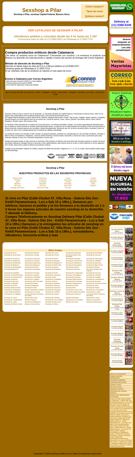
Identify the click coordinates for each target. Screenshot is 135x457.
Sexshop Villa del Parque (117, 278)
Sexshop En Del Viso (11, 281)
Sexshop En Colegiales (53, 279)
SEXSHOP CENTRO (117, 389)
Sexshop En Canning (32, 273)
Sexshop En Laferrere (73, 294)
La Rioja (68, 182)
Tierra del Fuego (43, 188)
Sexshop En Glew (31, 287)
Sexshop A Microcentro (74, 279)
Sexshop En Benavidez (74, 265)
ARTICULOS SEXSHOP (118, 374)
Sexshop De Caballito (93, 261)
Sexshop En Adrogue (73, 258)
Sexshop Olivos (117, 326)
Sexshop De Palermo (32, 253)
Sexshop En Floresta (52, 285)
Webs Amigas (55, 250)
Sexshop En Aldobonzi (12, 261)
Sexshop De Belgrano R (53, 263)
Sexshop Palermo (117, 237)
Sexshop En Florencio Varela (96, 283)
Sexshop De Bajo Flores (94, 265)
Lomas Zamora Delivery (12, 292)
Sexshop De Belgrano (11, 265)
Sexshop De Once (10, 253)
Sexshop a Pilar (41, 10)
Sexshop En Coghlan (93, 277)
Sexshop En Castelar (32, 275)
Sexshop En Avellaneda (12, 263)
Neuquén (42, 184)
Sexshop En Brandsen (53, 269)
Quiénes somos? (94, 16)
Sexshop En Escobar (93, 281)
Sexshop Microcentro (117, 244)
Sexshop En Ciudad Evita (13, 277)
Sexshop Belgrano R (11, 269)
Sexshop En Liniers (93, 297)
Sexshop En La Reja (93, 292)
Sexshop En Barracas (93, 263)
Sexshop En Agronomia (94, 258)
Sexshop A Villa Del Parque (13, 275)
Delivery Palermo (31, 300)
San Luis (43, 185)
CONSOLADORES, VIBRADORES (116, 377)
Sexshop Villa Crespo (117, 271)
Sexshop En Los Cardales (54, 300)
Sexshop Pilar (117, 361)
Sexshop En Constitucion (95, 279)
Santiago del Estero (17, 188)
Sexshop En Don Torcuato (34, 281)
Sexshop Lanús (117, 313)
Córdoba (17, 180)
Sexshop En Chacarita (53, 275)
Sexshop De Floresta (93, 255)
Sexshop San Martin (117, 305)
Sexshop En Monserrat (53, 302)
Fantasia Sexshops (72, 297)
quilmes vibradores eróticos (34, 290)
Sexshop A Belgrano (32, 285)
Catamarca (43, 178)
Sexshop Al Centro (51, 273)
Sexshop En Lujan (10, 302)
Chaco (68, 178)
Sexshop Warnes (117, 333)
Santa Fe (93, 185)
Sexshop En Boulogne (32, 269)
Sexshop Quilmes (117, 285)
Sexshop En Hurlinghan (12, 290)
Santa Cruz (68, 185)
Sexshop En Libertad (52, 297)
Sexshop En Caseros (93, 273)
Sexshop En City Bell (93, 275)
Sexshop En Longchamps (13, 300)
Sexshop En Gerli (92, 285)
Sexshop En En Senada (74, 281)
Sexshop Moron (117, 299)
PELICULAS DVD (116, 387)
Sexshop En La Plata (52, 292)
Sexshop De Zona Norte (12, 255)
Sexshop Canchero (52, 267)
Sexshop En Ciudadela (32, 277)
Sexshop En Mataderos (33, 302)
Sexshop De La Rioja (32, 255)
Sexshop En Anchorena (74, 261)
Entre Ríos (68, 180)
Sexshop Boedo (117, 258)
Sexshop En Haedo (93, 287)
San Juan (17, 185)
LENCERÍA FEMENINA (117, 380)
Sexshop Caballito (117, 251)
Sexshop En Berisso (32, 267)
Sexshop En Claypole (73, 277)
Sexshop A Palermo (11, 279)
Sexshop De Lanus (51, 253)
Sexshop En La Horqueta (94, 290)
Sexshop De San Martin (94, 253)
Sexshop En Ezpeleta (52, 283)
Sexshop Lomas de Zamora (117, 292)
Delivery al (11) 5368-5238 (121, 23)
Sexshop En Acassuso (12, 258)
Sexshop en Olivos (51, 304)
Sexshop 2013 (70, 287)
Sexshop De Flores (51, 258)
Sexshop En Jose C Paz (74, 290)
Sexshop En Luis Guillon (74, 300)
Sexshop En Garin (72, 285)
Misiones (17, 184)
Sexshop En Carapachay (74, 273)
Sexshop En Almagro (52, 261)
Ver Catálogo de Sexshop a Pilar (55, 30)
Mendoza (93, 182)
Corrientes (42, 180)
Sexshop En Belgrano (32, 265)
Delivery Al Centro (72, 302)
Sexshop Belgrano (117, 320)
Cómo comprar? (94, 6)
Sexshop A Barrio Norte (12, 287)
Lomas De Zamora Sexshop (75, 292)
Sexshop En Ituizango (52, 290)
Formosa (93, 180)
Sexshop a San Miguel (73, 275)
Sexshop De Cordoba (32, 261)
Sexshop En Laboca (52, 294)
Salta (93, 184)
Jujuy (17, 182)
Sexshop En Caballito (11, 273)
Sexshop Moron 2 (117, 354)
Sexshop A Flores (51, 281)
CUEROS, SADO (115, 384)
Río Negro (68, 184)
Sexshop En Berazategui (12, 267)
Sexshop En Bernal (72, 267)
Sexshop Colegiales (117, 340)
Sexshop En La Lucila (32, 292)
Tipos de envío (94, 11)
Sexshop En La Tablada (12, 294)
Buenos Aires (17, 178)
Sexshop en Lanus (10, 297)
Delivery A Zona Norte (32, 304)
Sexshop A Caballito (11, 283)
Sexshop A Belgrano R (73, 283)
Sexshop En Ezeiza (31, 283)
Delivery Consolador (93, 300)
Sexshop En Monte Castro (13, 304)
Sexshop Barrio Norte (117, 230)
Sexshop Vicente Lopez (117, 347)
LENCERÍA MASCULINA (118, 382)
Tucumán (68, 188)
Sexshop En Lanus (31, 297)
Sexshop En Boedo (93, 267)
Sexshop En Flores (10, 285)
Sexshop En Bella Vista (53, 265)
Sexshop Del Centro (52, 255)
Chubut (93, 178)
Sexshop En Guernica (52, 287)
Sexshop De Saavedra (73, 253)
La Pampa (42, 182)
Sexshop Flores (117, 265)
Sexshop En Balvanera (32, 263)
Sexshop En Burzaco (73, 269)
